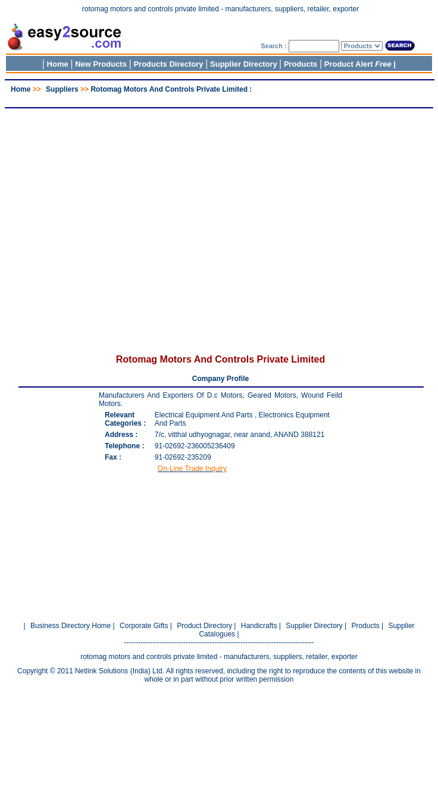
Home (57, 64)
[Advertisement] (216, 224)
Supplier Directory (244, 64)
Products (300, 64)
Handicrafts (259, 626)
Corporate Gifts (144, 626)
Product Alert (358, 64)
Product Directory (204, 626)
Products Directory (168, 64)
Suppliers (62, 89)
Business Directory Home (70, 626)
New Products (101, 64)
